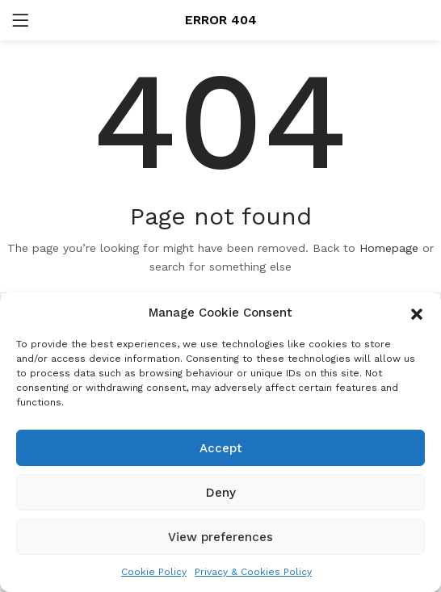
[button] (417, 312)
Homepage (388, 247)
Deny (221, 492)
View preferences (220, 537)
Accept (221, 448)
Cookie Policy (154, 571)
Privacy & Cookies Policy (253, 571)
